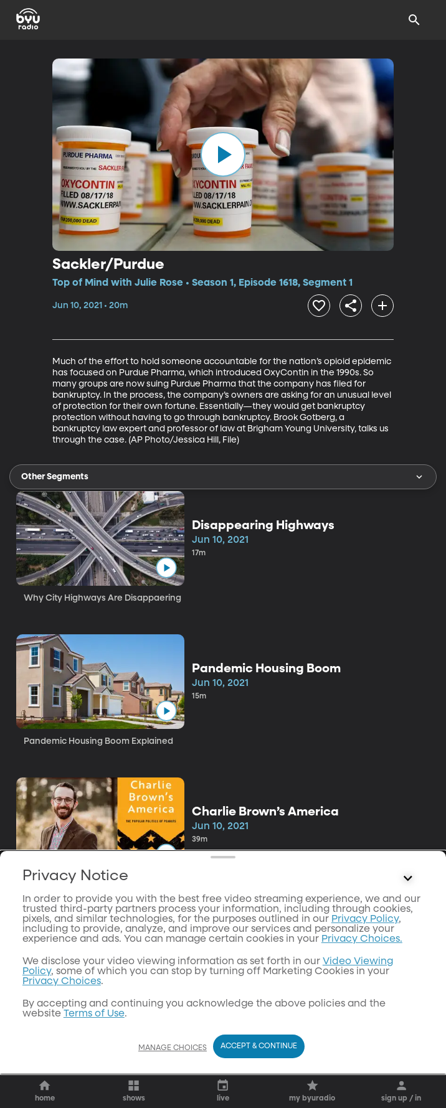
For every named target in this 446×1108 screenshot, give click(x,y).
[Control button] (408, 980)
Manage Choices (172, 1048)
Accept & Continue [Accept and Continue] (259, 1046)
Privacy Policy (365, 1021)
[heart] (319, 305)
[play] (223, 154)
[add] (382, 305)
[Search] (414, 20)
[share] (350, 305)
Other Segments (223, 476)
